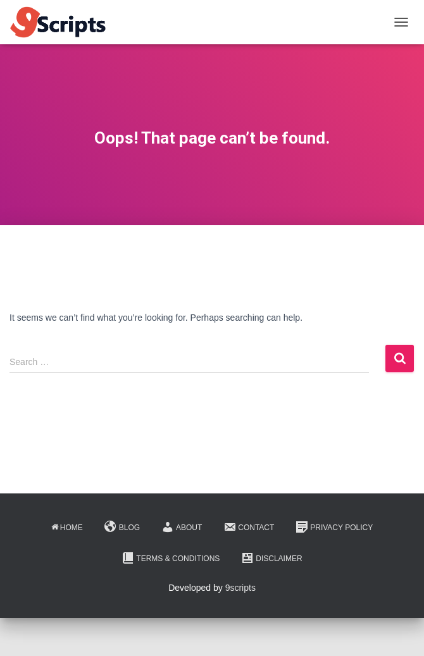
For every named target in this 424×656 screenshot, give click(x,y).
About (181, 527)
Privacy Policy (334, 527)
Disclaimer (271, 558)
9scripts (240, 588)
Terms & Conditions (171, 558)
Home (67, 527)
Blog (122, 527)
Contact (248, 527)
